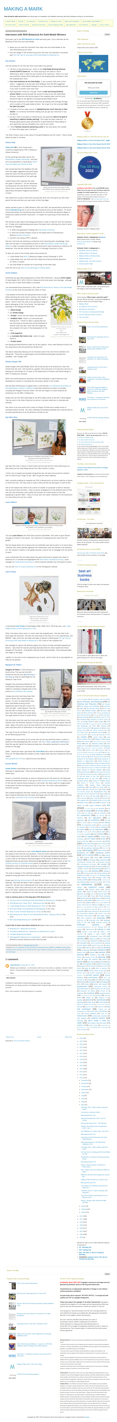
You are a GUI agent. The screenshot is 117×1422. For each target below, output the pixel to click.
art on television (96, 829)
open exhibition (42, 950)
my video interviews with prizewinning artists (91, 442)
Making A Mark (83, 304)
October (84, 1086)
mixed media (106, 941)
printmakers (92, 982)
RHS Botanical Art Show (30, 39)
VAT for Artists (85, 796)
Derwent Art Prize (104, 717)
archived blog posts (86, 444)
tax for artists (90, 1007)
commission (92, 860)
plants (79, 968)
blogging (89, 850)
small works (91, 1002)
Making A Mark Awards (102, 739)
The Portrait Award (83, 792)
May (82, 1102)
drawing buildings (101, 873)
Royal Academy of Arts (99, 754)
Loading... (80, 560)
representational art (83, 989)
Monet (79, 743)
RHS (67, 950)
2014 (81, 1075)
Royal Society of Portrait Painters (89, 770)
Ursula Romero (15, 965)
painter (92, 952)
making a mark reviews (97, 934)
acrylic (94, 803)
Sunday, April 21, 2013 (27, 965)
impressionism (106, 911)
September (85, 1089)
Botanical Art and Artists (39, 25)
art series (102, 832)
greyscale (98, 902)
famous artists (94, 889)
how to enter (82, 907)
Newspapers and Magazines (101, 746)
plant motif (104, 966)
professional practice (100, 986)
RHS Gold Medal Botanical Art (20, 919)
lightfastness (90, 929)
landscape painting (88, 924)
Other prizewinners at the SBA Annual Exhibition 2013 (93, 1143)
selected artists (105, 993)
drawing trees (86, 877)
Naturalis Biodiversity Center (51, 780)
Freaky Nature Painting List (25, 562)
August (83, 1092)
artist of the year (83, 841)
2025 (81, 1041)
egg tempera (81, 882)
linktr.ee (102, 237)
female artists (102, 892)
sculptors (80, 993)
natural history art (97, 945)
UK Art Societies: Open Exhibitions (91, 21)
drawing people (105, 875)
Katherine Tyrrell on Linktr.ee (88, 250)
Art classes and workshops (90, 706)
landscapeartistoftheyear (84, 927)
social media (103, 1002)
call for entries (88, 855)
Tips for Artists (84, 317)
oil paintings (86, 950)
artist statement (97, 841)
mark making (103, 939)
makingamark (81, 936)
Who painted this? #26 (88, 1115)
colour (96, 857)
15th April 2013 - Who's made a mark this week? (94, 1148)
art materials (102, 827)
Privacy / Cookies (104, 25)
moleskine (83, 943)
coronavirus (99, 866)
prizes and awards (100, 984)
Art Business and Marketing (91, 701)
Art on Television (30, 21)
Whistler (104, 798)
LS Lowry (93, 735)
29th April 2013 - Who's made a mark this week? (94, 1108)
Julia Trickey (20, 626)
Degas (94, 717)
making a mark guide (89, 932)
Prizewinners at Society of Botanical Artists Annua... (95, 1158)
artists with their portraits (85, 846)
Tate (90, 787)
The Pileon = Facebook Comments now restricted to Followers (98, 398)
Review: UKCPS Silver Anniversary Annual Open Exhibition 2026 (98, 348)
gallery (82, 900)
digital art (107, 869)
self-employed (85, 995)
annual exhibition (95, 805)
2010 (81, 1222)
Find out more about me (85, 242)
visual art (104, 1013)
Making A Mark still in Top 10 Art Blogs (97, 408)
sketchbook (101, 1000)
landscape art (81, 920)
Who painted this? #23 (88, 1183)
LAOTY (85, 735)
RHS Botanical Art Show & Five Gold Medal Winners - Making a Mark (35, 914)
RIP (101, 752)
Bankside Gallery (90, 711)
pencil (101, 962)
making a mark (103, 929)
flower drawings (104, 896)
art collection (89, 813)
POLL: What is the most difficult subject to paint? (95, 1171)
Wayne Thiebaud (95, 798)
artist (103, 838)
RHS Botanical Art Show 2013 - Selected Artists (27, 903)
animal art (81, 805)
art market (91, 827)
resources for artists (87, 991)
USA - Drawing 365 (85, 1250)
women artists (93, 1025)
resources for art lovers (102, 989)
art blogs (87, 810)
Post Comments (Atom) (22, 1041)
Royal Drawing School (97, 757)
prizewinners (61, 950)
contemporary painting (103, 862)
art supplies (89, 836)
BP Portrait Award (93, 708)
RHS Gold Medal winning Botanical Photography (27, 909)
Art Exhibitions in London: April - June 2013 (95, 1131)
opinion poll (81, 952)
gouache (79, 902)
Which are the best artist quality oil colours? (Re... (95, 1176)
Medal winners (32, 950)
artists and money (88, 844)
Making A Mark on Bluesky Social (89, 256)
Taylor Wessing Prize (91, 789)
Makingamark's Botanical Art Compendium (25, 937)
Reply (12, 973)
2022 (81, 1050)
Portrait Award (90, 750)
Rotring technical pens (22, 880)
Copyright (94, 25)
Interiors (103, 726)
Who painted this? (71, 25)
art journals (103, 825)
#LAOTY (79, 699)
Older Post (68, 1037)
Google (100, 721)
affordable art (103, 803)
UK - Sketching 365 (85, 1247)
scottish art (104, 991)
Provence (101, 750)
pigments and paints (103, 964)
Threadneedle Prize (100, 792)
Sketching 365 (105, 774)
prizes (55, 950)
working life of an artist (100, 1027)
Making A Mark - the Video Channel (90, 261)
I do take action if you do (101, 199)
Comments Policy (82, 468)
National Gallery (97, 743)
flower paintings (17, 950)
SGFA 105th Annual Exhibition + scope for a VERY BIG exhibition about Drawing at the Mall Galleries (97, 390)
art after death (89, 808)
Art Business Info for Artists (88, 306)
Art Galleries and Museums (93, 702)
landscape (101, 918)
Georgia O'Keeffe (88, 721)
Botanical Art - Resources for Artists (23, 928)
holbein (105, 902)
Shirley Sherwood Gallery (90, 774)
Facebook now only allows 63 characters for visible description (97, 358)
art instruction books (89, 825)
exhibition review (60, 947)
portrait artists (81, 973)
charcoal (86, 857)
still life (79, 1007)
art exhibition (94, 820)
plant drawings (92, 966)
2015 (81, 1072)
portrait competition (96, 973)
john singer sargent (103, 916)
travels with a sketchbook (98, 1011)
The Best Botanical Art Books (20, 934)
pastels (80, 961)
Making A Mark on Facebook (88, 253)
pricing (89, 980)
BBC (81, 708)
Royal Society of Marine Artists (100, 763)
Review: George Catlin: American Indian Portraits (93, 1201)
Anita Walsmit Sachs (38, 851)
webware (80, 1021)
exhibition (52, 947)
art (14, 947)
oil (96, 948)
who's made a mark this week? (93, 1021)
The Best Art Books (24, 25)
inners (9, 290)
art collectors (102, 813)
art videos (91, 838)
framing (107, 898)
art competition (20, 947)
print (96, 980)
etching (107, 882)
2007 (81, 1231)
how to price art (92, 909)
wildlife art (80, 1025)
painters (102, 952)
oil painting (105, 947)
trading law (102, 1009)
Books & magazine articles (55, 25)
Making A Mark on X (85, 258)
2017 (81, 1065)
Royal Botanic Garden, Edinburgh (17, 159)
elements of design (96, 882)
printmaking (103, 982)
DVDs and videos (105, 715)
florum (93, 896)
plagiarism (83, 966)
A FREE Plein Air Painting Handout (98, 418)
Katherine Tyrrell (96, 732)
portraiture (93, 977)
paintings (101, 957)
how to (96, 905)
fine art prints (82, 896)
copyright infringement (84, 866)
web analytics (82, 1018)
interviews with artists (85, 916)
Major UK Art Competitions (72, 21)
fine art (92, 894)
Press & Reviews (83, 25)
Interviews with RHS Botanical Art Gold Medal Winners (94, 1138)
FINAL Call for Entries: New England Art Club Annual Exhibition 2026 (98, 379)
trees (78, 1013)
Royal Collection (82, 757)
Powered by (93, 98)
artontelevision (101, 846)
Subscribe (20, 21)
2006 (81, 1234)
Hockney (98, 724)
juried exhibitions (86, 918)
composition (103, 860)
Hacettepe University (47, 230)
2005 (81, 1237)
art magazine (81, 827)
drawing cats (81, 875)
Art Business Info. (43, 21)
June (83, 1098)
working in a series (84, 1027)
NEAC (86, 743)
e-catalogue (104, 880)
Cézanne (95, 715)
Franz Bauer (40, 751)
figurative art (81, 894)
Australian (107, 706)
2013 (81, 1078)
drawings (94, 880)
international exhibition (87, 913)
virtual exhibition (90, 1013)
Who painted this (83, 800)
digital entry (84, 871)
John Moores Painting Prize (98, 730)
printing (82, 982)
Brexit (79, 713)
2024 (81, 1044)
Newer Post (10, 1037)
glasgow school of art (102, 900)
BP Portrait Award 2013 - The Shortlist (93, 1123)
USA (109, 794)
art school (93, 832)
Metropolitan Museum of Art (100, 741)
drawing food (93, 875)
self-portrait (96, 995)
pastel (104, 959)
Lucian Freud (97, 737)
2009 (81, 1225)
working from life (105, 1025)
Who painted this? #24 (13, 758)
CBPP (97, 713)
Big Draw (103, 711)
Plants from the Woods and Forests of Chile (21, 163)
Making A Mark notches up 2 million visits (94, 1180)
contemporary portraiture (88, 864)
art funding (94, 822)
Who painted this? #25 (88, 1134)
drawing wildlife (82, 880)
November (85, 1083)
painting (49, 950)
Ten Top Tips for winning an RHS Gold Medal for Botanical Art (36, 55)
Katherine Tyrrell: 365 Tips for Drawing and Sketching (93, 1258)
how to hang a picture (96, 907)
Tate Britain (100, 787)
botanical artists (43, 947)
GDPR (78, 721)
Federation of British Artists (99, 719)
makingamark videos (96, 936)
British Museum (88, 713)
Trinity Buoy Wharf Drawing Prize (87, 794)
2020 (81, 1056)
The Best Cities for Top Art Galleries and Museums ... (94, 1191)
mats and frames (82, 941)
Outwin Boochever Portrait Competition (91, 748)
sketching (80, 1002)
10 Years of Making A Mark (86, 437)
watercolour (82, 1015)
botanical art (34, 947)
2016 (81, 1069)
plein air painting (101, 968)
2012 (81, 1216)
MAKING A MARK (23, 9)
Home (39, 1037)
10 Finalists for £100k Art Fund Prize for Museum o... (94, 1187)
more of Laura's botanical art (25, 567)
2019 (81, 1059)
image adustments (93, 911)
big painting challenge (91, 848)
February (84, 1209)
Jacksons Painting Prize (84, 728)
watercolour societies (99, 1016)
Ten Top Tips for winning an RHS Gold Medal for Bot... (95, 1153)
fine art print (102, 894)
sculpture (90, 993)
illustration (80, 911)
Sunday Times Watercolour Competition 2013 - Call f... (94, 1127)
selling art (90, 998)
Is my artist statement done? (90, 1112)
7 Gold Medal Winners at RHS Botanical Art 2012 (28, 906)
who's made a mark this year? (96, 1023)
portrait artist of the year (97, 971)
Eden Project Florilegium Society (51, 559)
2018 (81, 1062)
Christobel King (15, 210)
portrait (80, 970)
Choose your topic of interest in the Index (90, 553)
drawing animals (89, 873)
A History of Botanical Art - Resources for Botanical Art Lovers (32, 931)
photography (87, 964)
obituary (88, 948)
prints (79, 984)
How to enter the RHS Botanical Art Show (25, 911)
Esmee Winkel (10, 768)
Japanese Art (97, 728)
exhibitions (80, 889)
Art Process (106, 704)
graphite (88, 902)
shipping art (103, 998)
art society (98, 834)
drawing (95, 871)
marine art (92, 939)
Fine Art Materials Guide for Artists (90, 314)
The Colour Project (10, 25)
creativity (85, 869)
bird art (105, 848)
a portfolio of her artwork (24, 797)
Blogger (86, 1417)
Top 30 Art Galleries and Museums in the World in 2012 (94, 1196)
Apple (85, 699)
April (83, 1105)
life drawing (99, 927)
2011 (81, 1219)
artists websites (102, 844)
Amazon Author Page (86, 264)
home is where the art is (84, 905)
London (84, 737)
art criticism (100, 815)
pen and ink (91, 962)
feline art (90, 892)
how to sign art (104, 909)
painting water (90, 957)
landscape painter (102, 922)
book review (102, 850)
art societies (86, 834)
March (83, 1206)
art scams (85, 832)
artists (27, 947)
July (82, 1095)
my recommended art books (86, 440)
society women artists (102, 1004)
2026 (81, 1038)
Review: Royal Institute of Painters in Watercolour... (93, 1166)
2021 (81, 1053)
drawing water (101, 877)
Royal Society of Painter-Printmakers (95, 767)
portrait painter (92, 975)
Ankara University (23, 235)
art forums (83, 822)
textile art (101, 1007)
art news (80, 829)
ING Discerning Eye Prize (86, 726)
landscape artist (94, 920)
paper (79, 959)
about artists (84, 803)
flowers (25, 950)
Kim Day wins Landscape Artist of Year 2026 (98, 338)
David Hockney (84, 717)
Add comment (10, 978)
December (84, 1080)
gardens (90, 900)
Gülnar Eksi (9, 147)
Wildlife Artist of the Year (101, 800)
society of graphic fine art (85, 1004)
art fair (107, 820)
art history (105, 822)
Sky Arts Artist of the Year (89, 776)
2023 (81, 1047)
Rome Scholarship (84, 754)
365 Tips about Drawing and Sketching (91, 312)
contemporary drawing (84, 862)
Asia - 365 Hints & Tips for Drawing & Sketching (91, 1253)
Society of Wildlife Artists (101, 781)
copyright (104, 864)
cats (100, 855)
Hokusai (105, 724)
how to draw (106, 905)
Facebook (83, 719)
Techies (103, 789)
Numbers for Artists (56, 21)
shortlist (80, 1000)
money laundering (96, 943)
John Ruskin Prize (82, 732)
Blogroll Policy (92, 468)
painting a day (95, 955)
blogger (79, 850)
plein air (87, 968)
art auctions (100, 808)
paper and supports (91, 959)
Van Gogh (96, 796)
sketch (88, 1000)
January (83, 1212)
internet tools (102, 913)
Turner (102, 794)
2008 (81, 1228)
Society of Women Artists (90, 783)
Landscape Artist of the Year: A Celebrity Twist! (97, 368)
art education (95, 817)
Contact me (81, 244)
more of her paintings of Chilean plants (35, 268)
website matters (98, 1018)
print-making (106, 980)
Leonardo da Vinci (104, 735)
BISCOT (26, 256)
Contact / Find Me (10, 21)
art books (99, 810)
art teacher (102, 836)
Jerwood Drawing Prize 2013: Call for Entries (93, 1119)
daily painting (96, 869)
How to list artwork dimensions (97, 327)
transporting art (82, 1011)
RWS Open (107, 752)
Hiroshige (91, 724)
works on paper (81, 1029)
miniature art (95, 941)
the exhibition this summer (22, 691)
